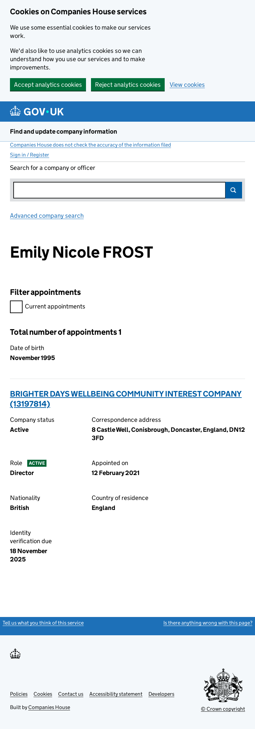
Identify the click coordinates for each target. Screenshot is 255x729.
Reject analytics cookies (128, 84)
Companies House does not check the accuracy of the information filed (90, 145)
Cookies (43, 694)
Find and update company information (63, 131)
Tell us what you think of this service (43, 623)
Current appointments (47, 307)
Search (233, 190)
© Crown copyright (223, 709)
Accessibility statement (115, 694)
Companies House (49, 707)
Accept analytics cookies (48, 84)
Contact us (70, 694)
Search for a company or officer (52, 168)
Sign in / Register (29, 155)
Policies (19, 694)
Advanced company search (47, 215)
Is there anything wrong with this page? (207, 623)
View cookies (187, 84)
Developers (161, 694)
